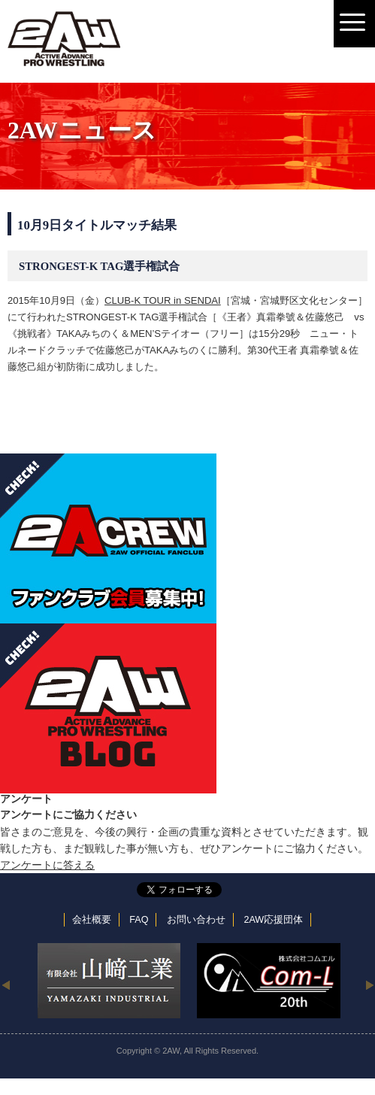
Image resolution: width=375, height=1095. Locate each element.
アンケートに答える (47, 865)
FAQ (138, 920)
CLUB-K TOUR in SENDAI (162, 300)
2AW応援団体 (273, 920)
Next (369, 984)
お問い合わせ (196, 920)
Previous (5, 984)
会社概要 (91, 920)
